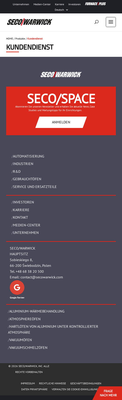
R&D (17, 171)
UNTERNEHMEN (26, 232)
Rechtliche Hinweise (52, 383)
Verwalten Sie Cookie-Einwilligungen (76, 389)
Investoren (74, 4)
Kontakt (20, 217)
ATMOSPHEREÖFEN (25, 319)
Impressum (28, 383)
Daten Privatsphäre (34, 389)
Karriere (59, 4)
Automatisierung (28, 156)
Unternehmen (21, 4)
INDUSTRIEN (23, 163)
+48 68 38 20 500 (30, 271)
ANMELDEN (61, 122)
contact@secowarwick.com (42, 277)
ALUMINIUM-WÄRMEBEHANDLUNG (37, 311)
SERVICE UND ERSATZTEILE (35, 186)
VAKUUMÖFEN (20, 340)
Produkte (20, 38)
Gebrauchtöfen (27, 179)
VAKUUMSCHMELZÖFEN (28, 347)
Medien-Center (42, 4)
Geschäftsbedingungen (85, 383)
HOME (9, 38)
